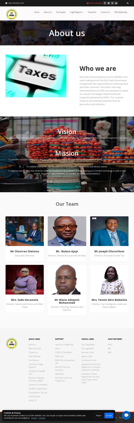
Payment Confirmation (38, 384)
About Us (48, 12)
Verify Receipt (34, 396)
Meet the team (35, 348)
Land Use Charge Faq (64, 344)
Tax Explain (61, 12)
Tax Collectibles (88, 344)
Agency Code (87, 356)
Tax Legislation (88, 348)
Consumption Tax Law (38, 392)
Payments (92, 12)
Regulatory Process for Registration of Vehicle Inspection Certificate (91, 367)
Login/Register (76, 12)
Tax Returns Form (89, 360)
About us (32, 344)
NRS (109, 352)
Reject (98, 415)
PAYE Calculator (95, 3)
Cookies (41, 418)
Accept (109, 415)
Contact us (33, 352)
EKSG (110, 344)
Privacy (34, 418)
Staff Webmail (34, 356)
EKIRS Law (59, 356)
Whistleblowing (121, 12)
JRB (109, 348)
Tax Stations (34, 360)
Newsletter (59, 374)
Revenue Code (88, 352)
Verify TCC (33, 400)
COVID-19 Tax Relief (63, 352)
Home (36, 12)
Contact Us (105, 12)
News (57, 348)
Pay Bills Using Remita (38, 388)
